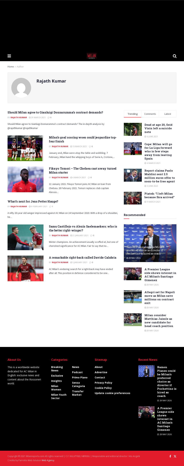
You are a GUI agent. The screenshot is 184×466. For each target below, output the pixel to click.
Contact (100, 377)
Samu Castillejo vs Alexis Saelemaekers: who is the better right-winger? (83, 228)
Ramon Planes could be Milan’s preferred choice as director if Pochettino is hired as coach (145, 250)
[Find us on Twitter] (175, 456)
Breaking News (57, 368)
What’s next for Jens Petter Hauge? (33, 201)
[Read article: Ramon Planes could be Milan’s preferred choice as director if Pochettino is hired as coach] (146, 371)
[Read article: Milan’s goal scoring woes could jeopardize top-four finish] (25, 148)
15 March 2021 (78, 146)
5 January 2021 (78, 262)
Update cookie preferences (112, 393)
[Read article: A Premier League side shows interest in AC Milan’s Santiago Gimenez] (133, 273)
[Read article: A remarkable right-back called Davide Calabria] (25, 268)
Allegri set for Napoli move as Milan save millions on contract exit (159, 297)
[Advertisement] (92, 25)
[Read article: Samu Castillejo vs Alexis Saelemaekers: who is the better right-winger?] (25, 237)
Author (20, 66)
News (75, 367)
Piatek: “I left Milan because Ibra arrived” (159, 195)
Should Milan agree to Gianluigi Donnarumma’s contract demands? (55, 112)
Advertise (101, 372)
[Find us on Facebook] (170, 456)
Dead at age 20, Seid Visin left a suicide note (158, 128)
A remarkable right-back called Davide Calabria (82, 257)
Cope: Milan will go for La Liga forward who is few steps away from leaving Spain (158, 151)
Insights (56, 381)
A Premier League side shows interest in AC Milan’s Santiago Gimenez (160, 274)
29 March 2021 (37, 117)
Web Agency (48, 460)
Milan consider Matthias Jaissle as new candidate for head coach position (158, 320)
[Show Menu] (9, 55)
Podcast (77, 372)
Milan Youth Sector (58, 396)
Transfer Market (78, 393)
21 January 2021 (79, 235)
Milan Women (56, 387)
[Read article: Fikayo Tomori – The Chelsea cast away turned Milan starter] (25, 179)
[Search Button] (174, 55)
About (99, 367)
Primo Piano (80, 377)
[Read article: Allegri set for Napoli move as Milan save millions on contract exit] (133, 296)
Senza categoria (78, 384)
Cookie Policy (103, 388)
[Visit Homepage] (92, 55)
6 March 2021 (78, 177)
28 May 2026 (133, 258)
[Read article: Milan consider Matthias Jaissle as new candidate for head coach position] (133, 319)
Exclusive (57, 375)
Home (11, 66)
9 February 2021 (38, 206)
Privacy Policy (103, 382)
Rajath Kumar (19, 117)
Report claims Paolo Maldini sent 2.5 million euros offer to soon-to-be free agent (159, 176)
